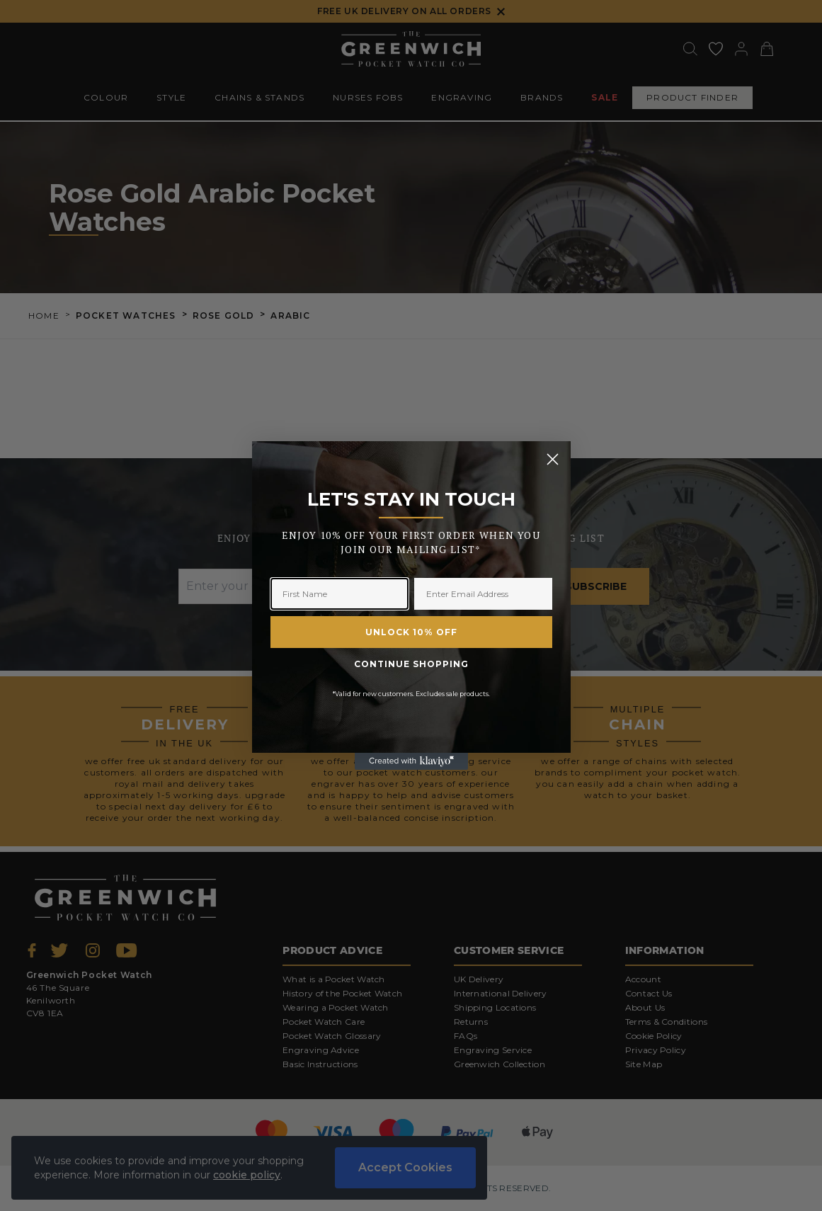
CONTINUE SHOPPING (411, 664)
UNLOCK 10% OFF (411, 632)
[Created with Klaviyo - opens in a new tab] (411, 761)
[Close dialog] (552, 459)
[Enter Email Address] (483, 594)
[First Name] (339, 594)
